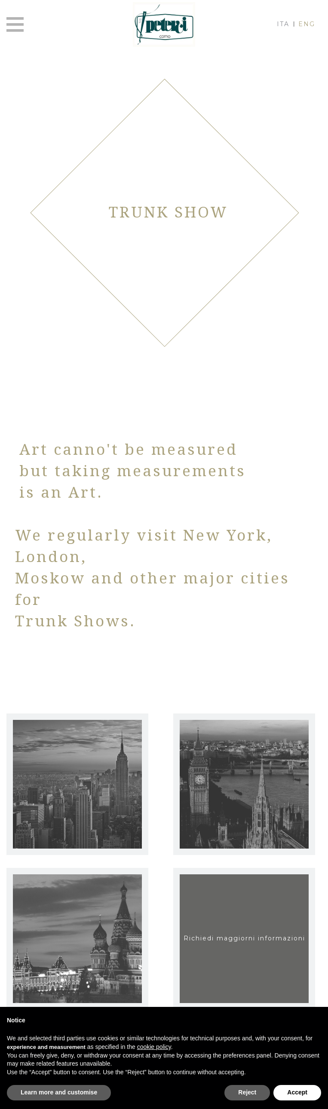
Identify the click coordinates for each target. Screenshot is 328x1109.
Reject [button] (247, 1092)
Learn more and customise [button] (59, 1092)
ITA (283, 24)
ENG (306, 24)
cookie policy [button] (154, 1046)
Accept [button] (297, 1092)
